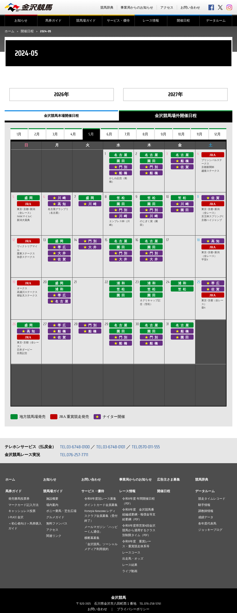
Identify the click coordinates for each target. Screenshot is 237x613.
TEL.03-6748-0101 (111, 446)
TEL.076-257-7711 (74, 454)
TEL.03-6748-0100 (75, 446)
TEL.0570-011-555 (146, 446)
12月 (217, 134)
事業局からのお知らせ (137, 7)
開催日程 (183, 20)
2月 (37, 134)
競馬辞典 (106, 7)
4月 (73, 134)
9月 (163, 134)
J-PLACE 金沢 (15, 517)
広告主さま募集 (168, 479)
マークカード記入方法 (23, 504)
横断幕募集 (91, 537)
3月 (55, 134)
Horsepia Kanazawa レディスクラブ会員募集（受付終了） (101, 515)
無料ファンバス (56, 523)
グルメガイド (55, 517)
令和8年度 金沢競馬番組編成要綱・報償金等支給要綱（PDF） (138, 514)
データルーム (216, 20)
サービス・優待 (118, 20)
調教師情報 (205, 510)
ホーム (9, 31)
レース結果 (129, 564)
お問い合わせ (190, 7)
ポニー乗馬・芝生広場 (61, 510)
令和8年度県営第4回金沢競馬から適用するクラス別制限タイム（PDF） (138, 530)
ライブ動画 (129, 571)
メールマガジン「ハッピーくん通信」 (101, 529)
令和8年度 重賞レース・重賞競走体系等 (136, 544)
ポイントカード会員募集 (101, 504)
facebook (211, 7)
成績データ (205, 517)
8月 (145, 134)
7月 (127, 134)
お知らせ (20, 20)
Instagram (229, 7)
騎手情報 (204, 504)
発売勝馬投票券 (19, 498)
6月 (109, 134)
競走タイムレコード (211, 498)
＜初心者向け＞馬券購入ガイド (25, 526)
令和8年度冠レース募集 (100, 498)
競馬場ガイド (86, 20)
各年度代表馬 (207, 523)
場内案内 (52, 504)
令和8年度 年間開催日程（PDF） (138, 501)
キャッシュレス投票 (22, 510)
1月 (19, 134)
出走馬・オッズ (132, 558)
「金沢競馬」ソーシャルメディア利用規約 (101, 546)
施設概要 (52, 498)
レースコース (131, 552)
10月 (181, 134)
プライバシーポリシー (133, 609)
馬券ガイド (53, 20)
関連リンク (53, 535)
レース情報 (151, 20)
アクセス (166, 7)
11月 (199, 134)
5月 (91, 134)
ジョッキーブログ (210, 529)
